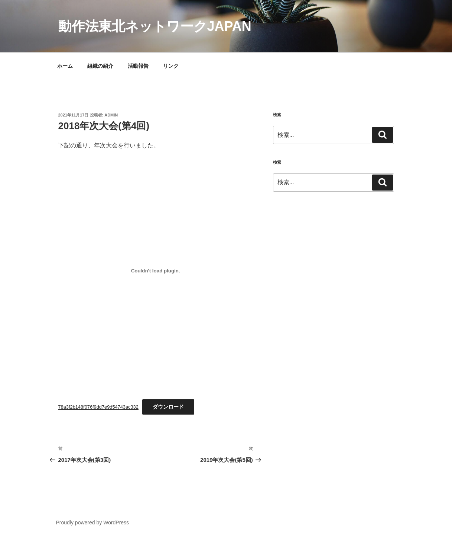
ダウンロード (168, 407)
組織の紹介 (100, 66)
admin (111, 115)
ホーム (65, 66)
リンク (171, 66)
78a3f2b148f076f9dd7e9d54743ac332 (98, 407)
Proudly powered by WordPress (92, 522)
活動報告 (138, 66)
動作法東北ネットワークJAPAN (154, 26)
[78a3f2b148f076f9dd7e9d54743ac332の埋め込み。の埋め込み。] (155, 270)
